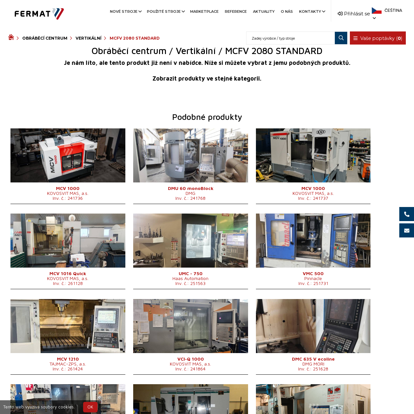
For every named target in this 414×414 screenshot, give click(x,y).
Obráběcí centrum (44, 38)
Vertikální (88, 38)
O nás (287, 11)
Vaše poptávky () (378, 38)
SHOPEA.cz (57, 395)
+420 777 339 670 (233, 395)
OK (90, 407)
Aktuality (264, 11)
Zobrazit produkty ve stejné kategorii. (207, 78)
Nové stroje (125, 11)
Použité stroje (165, 11)
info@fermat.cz (207, 403)
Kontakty (311, 11)
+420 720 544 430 (179, 395)
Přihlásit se (354, 13)
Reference (236, 11)
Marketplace (204, 11)
